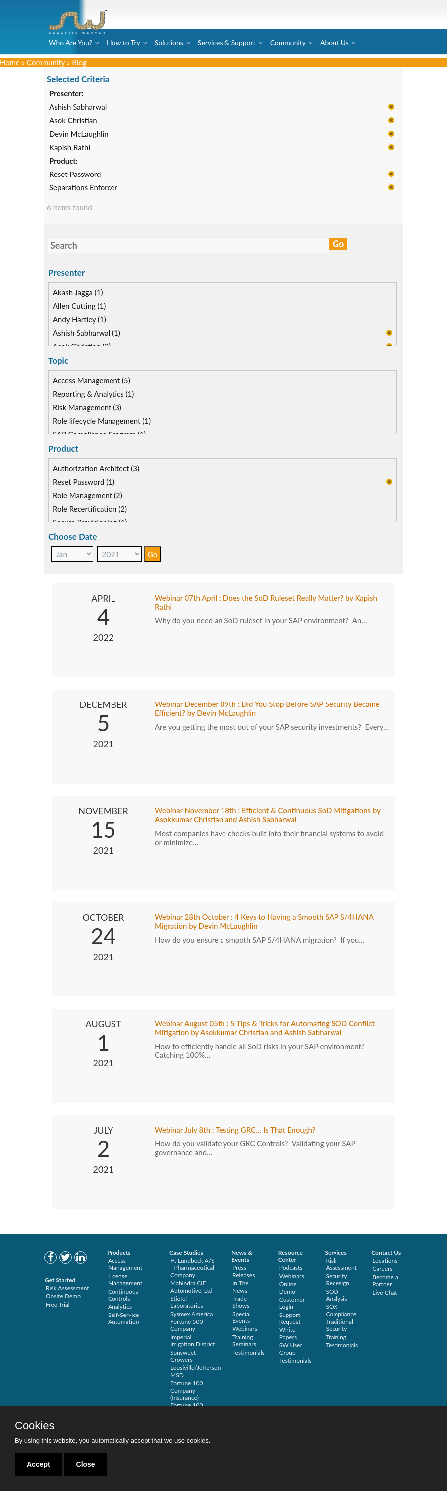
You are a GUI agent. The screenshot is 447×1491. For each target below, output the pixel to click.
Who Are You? (70, 42)
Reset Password (75, 174)
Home (10, 62)
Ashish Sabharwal (78, 107)
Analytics (120, 1306)
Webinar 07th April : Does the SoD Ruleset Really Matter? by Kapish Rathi (266, 602)
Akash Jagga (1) (78, 292)
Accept (38, 1464)
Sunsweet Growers (183, 1356)
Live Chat (384, 1292)
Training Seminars (244, 1340)
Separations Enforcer (83, 187)
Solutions (169, 42)
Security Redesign (338, 1279)
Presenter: (66, 93)
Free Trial (58, 1304)
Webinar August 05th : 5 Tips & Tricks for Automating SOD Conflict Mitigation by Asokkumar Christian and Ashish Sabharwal (265, 1028)
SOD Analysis (336, 1295)
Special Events (241, 1317)
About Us (334, 42)
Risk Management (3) (87, 407)
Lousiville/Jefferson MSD (195, 1371)
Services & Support (227, 42)
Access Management (125, 1264)
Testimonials (248, 1352)
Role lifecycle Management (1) (102, 420)
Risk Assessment (67, 1288)
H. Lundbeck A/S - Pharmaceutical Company (192, 1268)
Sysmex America (191, 1313)
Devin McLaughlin (79, 134)
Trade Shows (240, 1302)
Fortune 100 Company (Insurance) (186, 1390)
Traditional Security (339, 1325)
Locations (384, 1260)
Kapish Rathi (69, 147)
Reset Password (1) (83, 481)
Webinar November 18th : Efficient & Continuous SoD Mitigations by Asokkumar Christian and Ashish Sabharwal (268, 815)
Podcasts (291, 1267)
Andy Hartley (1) (79, 319)
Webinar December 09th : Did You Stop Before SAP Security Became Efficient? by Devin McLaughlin (267, 708)
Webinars (244, 1328)
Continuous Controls (123, 1295)
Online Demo (288, 1287)
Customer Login (292, 1303)
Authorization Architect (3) (96, 468)
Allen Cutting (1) (79, 305)
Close (85, 1464)
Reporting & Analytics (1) (93, 393)
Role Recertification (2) (90, 508)
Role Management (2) (87, 495)
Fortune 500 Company (186, 1325)
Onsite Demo (63, 1296)
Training (336, 1337)
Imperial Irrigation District (192, 1340)
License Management (125, 1279)
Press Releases (243, 1271)
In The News (240, 1286)
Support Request (290, 1318)
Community (288, 42)
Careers (382, 1268)
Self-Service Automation (123, 1318)
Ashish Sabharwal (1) (86, 332)
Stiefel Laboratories (186, 1302)
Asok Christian (73, 120)
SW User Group (290, 1348)
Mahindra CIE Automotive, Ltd (191, 1286)
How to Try (123, 42)
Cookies (34, 1426)
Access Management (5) (91, 380)
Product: (63, 161)
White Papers (288, 1333)
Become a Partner (385, 1280)
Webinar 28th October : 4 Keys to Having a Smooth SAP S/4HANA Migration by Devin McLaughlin (264, 921)
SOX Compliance (341, 1310)
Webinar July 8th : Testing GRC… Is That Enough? (235, 1129)
